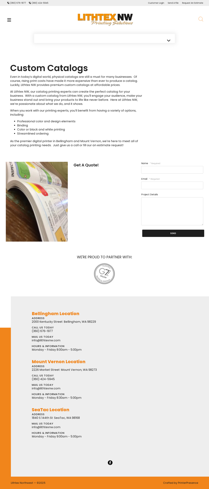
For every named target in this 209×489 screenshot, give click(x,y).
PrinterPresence (188, 483)
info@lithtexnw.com (46, 340)
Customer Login (156, 3)
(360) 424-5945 (40, 2)
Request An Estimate (192, 3)
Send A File (173, 3)
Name (145, 163)
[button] (9, 20)
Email (144, 179)
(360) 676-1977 (18, 2)
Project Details (149, 194)
